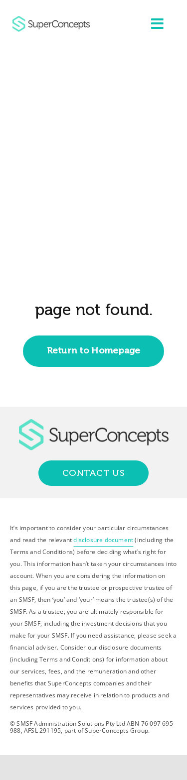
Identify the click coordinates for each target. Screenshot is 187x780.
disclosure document (103, 540)
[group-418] (51, 19)
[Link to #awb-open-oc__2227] (157, 24)
